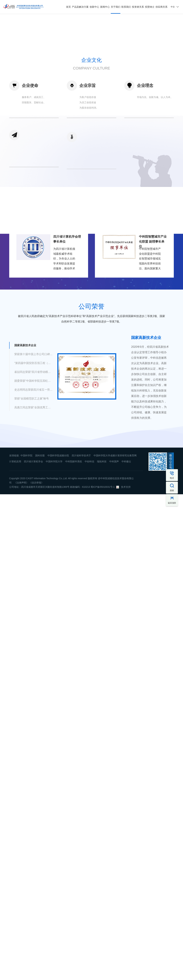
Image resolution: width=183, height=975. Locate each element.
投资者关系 (138, 6)
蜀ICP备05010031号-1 (103, 580)
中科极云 (126, 555)
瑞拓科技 (102, 555)
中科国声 (114, 555)
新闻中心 (105, 6)
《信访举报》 (36, 576)
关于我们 (115, 6)
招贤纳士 (149, 6)
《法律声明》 (21, 576)
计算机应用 (15, 555)
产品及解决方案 (80, 6)
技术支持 (126, 580)
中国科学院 (26, 549)
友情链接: (14, 549)
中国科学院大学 (54, 555)
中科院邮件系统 (73, 555)
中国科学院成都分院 (58, 549)
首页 (68, 6)
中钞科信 (89, 555)
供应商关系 (161, 6)
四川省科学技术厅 (81, 549)
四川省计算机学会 (33, 555)
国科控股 (40, 549)
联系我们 (126, 6)
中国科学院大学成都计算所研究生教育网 (115, 549)
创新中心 (94, 6)
